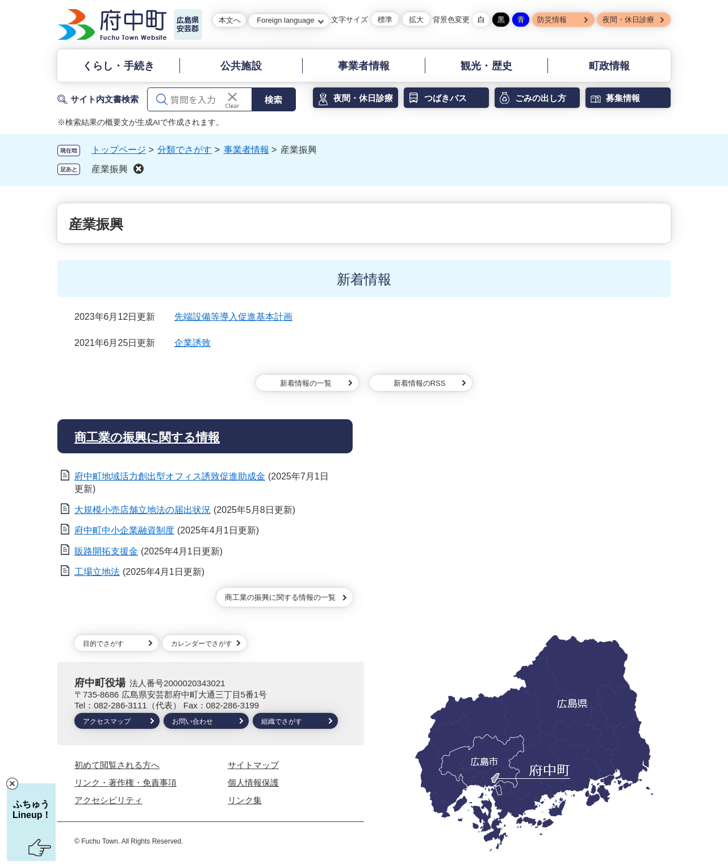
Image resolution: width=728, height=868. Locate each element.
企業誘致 (192, 343)
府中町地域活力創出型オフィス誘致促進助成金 (169, 476)
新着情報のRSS (420, 383)
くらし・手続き (118, 66)
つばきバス (445, 98)
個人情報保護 (253, 782)
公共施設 (241, 66)
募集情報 (623, 98)
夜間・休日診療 (628, 19)
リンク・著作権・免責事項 (125, 782)
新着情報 (364, 279)
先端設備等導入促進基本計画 (233, 317)
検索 (273, 99)
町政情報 (609, 66)
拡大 (416, 19)
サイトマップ (253, 765)
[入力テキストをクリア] (232, 99)
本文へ (230, 20)
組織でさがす (281, 721)
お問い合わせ (192, 721)
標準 (385, 19)
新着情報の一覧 (306, 383)
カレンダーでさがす (201, 644)
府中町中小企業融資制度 (124, 530)
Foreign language (285, 20)
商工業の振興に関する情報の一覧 (280, 597)
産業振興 (109, 169)
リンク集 (245, 800)
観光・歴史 (486, 66)
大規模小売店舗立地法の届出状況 (142, 510)
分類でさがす (184, 150)
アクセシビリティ (108, 800)
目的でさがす (103, 644)
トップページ (118, 150)
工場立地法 (97, 572)
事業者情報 (364, 66)
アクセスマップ (107, 721)
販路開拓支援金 (106, 551)
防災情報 (552, 19)
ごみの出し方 (540, 98)
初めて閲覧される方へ (117, 765)
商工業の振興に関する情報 (147, 437)
